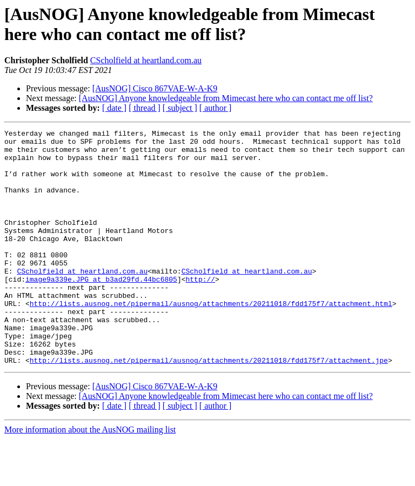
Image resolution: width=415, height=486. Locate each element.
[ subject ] (180, 107)
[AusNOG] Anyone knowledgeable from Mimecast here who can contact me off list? (226, 98)
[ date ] (114, 107)
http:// (200, 310)
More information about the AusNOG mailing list (90, 476)
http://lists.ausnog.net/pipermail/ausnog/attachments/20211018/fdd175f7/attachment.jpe (209, 407)
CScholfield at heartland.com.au (146, 60)
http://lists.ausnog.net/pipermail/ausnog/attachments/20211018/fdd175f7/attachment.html (211, 339)
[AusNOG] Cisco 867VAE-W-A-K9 (155, 88)
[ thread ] (144, 107)
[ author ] (215, 107)
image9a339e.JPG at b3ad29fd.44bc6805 (101, 310)
